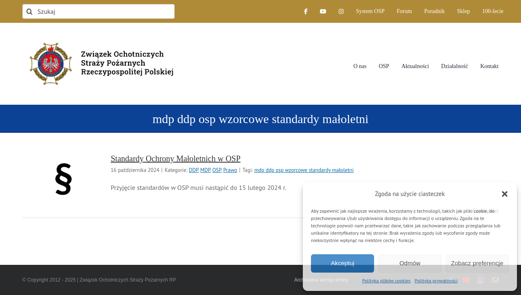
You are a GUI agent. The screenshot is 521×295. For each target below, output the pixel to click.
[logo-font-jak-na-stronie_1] (98, 38)
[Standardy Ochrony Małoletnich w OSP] (63, 179)
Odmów (409, 263)
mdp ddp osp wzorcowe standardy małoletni (304, 170)
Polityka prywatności (436, 280)
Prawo (230, 170)
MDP (205, 170)
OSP (216, 170)
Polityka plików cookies (386, 280)
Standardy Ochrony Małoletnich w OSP (176, 158)
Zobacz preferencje (477, 263)
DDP (193, 170)
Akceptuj (343, 263)
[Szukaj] (98, 11)
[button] (505, 194)
